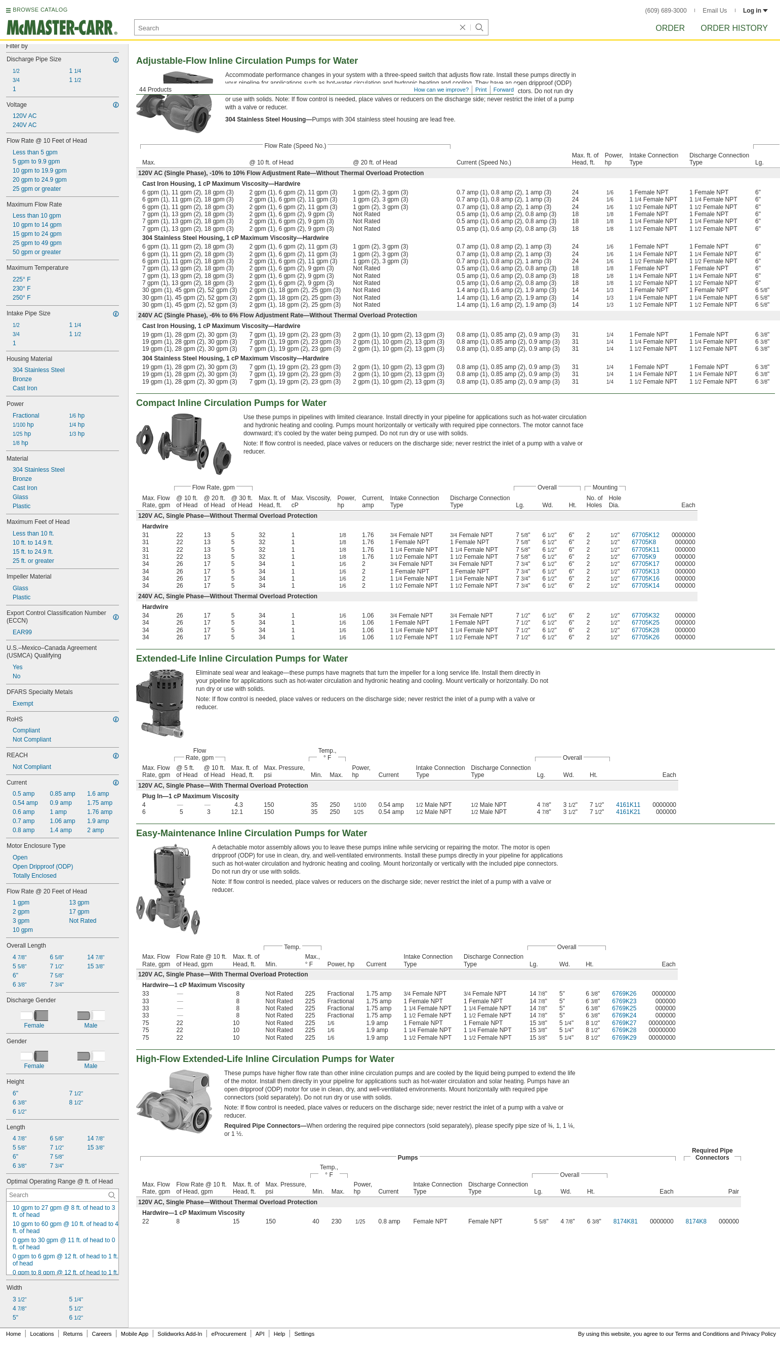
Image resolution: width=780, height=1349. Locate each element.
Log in (755, 10)
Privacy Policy (759, 1334)
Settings (304, 1334)
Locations (42, 1334)
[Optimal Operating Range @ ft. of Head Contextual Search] (62, 1195)
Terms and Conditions (702, 1334)
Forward (504, 90)
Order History (734, 28)
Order (670, 28)
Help (279, 1334)
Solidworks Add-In (179, 1334)
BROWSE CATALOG (40, 10)
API (260, 1334)
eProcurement (229, 1334)
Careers (101, 1334)
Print (481, 90)
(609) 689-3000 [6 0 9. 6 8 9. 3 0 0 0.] (666, 10)
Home (13, 1334)
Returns (73, 1334)
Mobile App (134, 1334)
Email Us (715, 10)
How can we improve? (441, 90)
